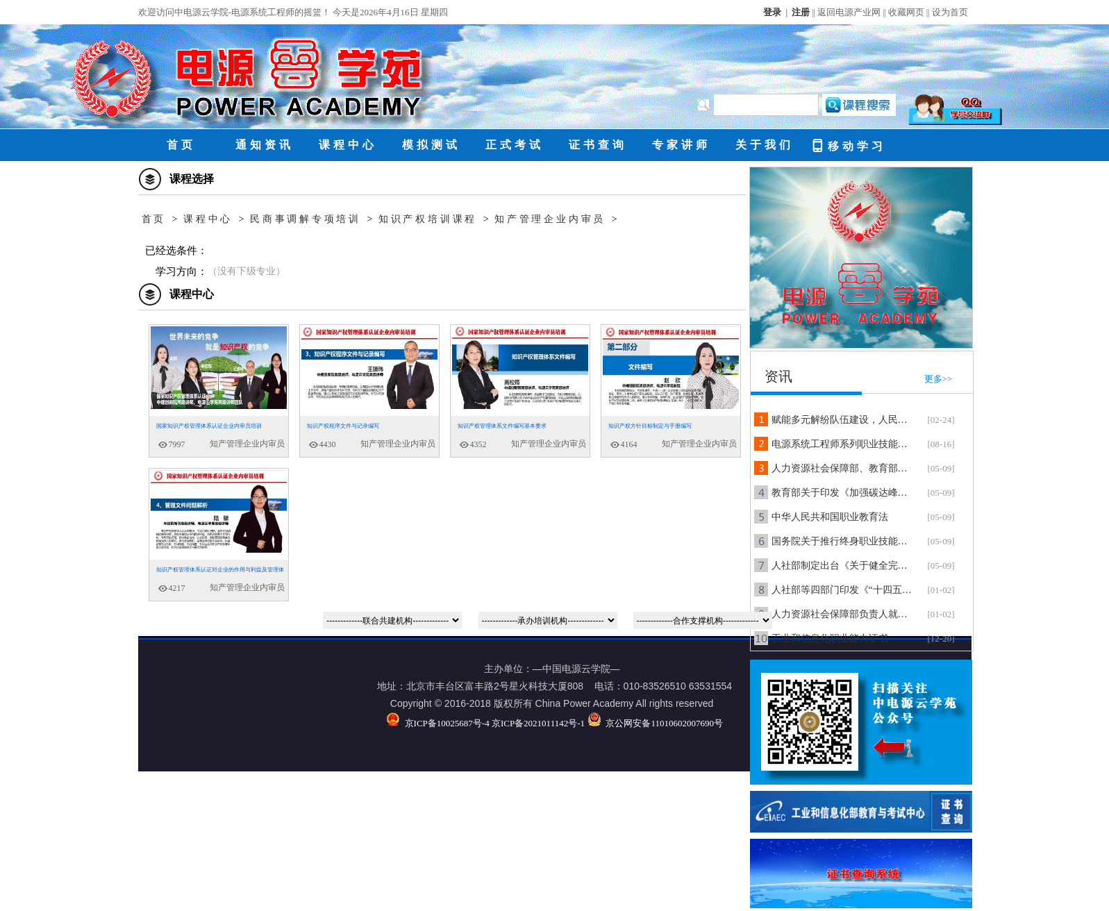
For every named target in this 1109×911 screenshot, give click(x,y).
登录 (772, 12)
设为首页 (950, 12)
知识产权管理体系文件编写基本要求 (502, 426)
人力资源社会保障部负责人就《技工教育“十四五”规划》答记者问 (843, 614)
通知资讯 (264, 145)
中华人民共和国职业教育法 (830, 517)
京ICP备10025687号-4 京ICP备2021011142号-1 (485, 723)
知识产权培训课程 (427, 219)
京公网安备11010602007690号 (655, 723)
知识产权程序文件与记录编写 (343, 426)
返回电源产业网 (849, 12)
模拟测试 (431, 145)
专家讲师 (681, 145)
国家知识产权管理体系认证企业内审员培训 (209, 426)
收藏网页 (906, 12)
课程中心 (348, 145)
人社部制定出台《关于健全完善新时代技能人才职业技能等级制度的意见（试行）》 (843, 565)
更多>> (938, 379)
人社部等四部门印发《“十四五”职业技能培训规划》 (843, 590)
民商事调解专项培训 (305, 219)
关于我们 (764, 145)
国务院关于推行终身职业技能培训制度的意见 (843, 541)
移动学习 (848, 144)
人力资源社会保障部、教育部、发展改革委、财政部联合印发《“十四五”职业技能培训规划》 (843, 468)
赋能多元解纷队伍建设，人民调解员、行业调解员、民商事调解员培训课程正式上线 (843, 420)
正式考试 (514, 145)
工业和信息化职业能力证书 (830, 638)
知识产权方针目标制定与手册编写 (650, 426)
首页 (181, 145)
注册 (801, 12)
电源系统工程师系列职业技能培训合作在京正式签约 (843, 444)
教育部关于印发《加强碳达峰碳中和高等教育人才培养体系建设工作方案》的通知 (843, 492)
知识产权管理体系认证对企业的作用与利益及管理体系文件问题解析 (216, 573)
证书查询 (598, 145)
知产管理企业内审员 (550, 219)
